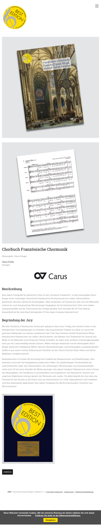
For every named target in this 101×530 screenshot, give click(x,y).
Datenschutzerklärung (84, 492)
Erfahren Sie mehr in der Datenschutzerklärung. (58, 516)
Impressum (69, 492)
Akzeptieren (50, 521)
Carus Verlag (8, 262)
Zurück (7, 472)
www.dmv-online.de (54, 492)
